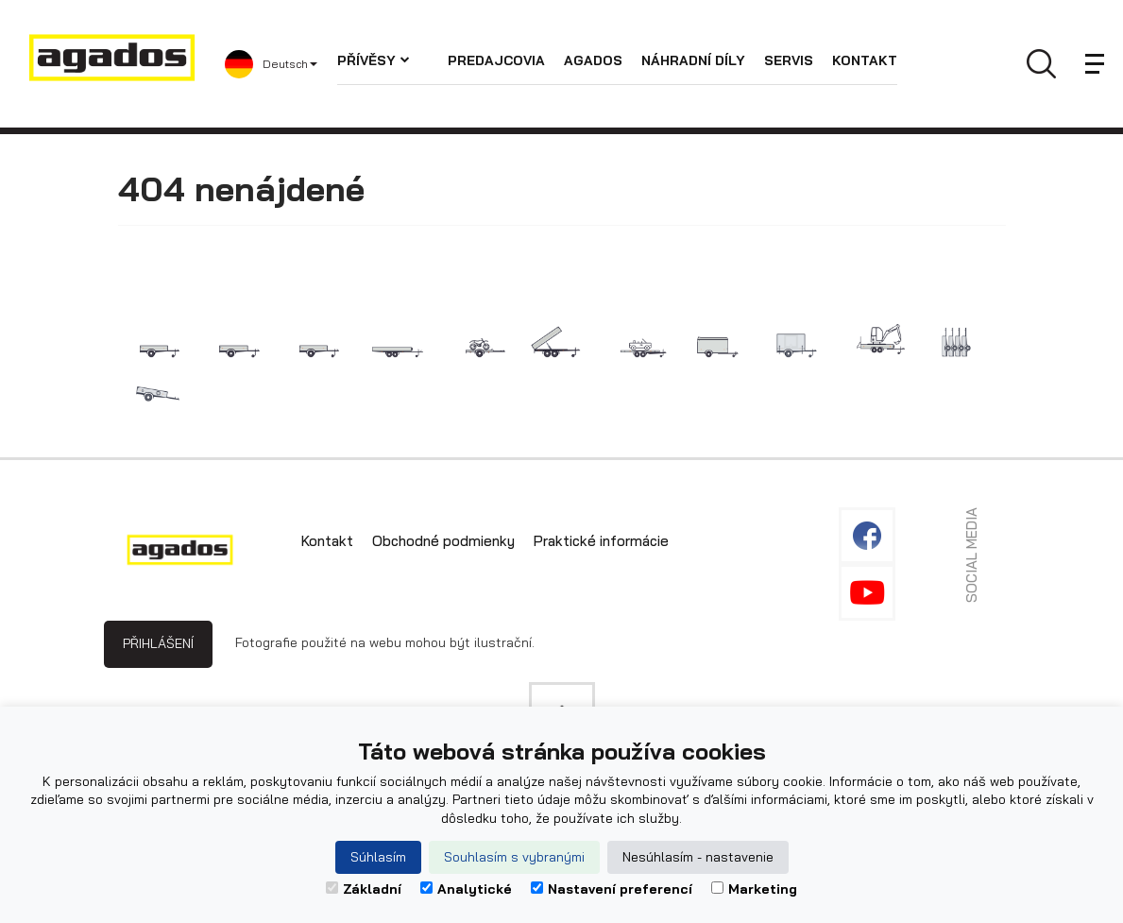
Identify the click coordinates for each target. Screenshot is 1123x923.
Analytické (466, 888)
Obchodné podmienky (443, 541)
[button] (281, 64)
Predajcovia (496, 60)
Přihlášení (158, 643)
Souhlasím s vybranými (514, 856)
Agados (593, 60)
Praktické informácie (601, 541)
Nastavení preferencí (611, 888)
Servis (788, 60)
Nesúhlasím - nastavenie (698, 856)
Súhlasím (378, 856)
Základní (363, 888)
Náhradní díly (693, 60)
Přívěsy (373, 60)
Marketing (754, 888)
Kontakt (864, 60)
